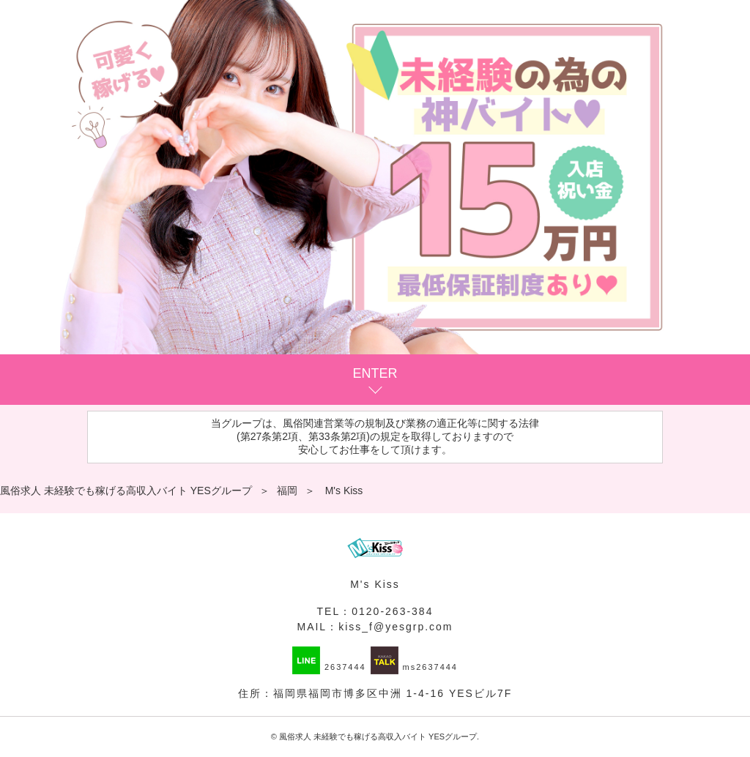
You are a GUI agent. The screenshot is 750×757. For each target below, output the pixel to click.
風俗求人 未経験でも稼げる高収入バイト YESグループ (378, 736)
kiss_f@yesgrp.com (395, 627)
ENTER (374, 373)
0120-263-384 (392, 611)
